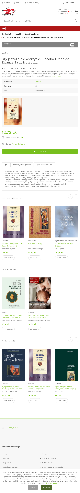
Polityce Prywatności (51, 483)
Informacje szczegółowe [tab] (22, 165)
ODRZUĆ (33, 487)
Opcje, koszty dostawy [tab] (44, 165)
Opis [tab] (6, 165)
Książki (18, 34)
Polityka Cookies (47, 463)
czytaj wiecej (56, 76)
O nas (5, 454)
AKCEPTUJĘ (46, 487)
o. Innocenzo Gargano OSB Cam (22, 68)
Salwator (38, 82)
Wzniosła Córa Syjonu (36, 244)
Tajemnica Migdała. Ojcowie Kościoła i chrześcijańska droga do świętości (12, 317)
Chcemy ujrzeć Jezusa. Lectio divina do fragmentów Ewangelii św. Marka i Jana (12, 246)
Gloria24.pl (6, 34)
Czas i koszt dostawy (49, 458)
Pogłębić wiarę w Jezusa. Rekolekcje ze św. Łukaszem (12, 388)
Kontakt (6, 458)
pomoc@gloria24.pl (14, 428)
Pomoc (44, 454)
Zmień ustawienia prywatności (52, 467)
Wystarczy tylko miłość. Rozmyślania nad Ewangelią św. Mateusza (65, 389)
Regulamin (7, 463)
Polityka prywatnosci (10, 467)
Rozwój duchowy (32, 34)
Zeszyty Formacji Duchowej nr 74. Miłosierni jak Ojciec (39, 316)
